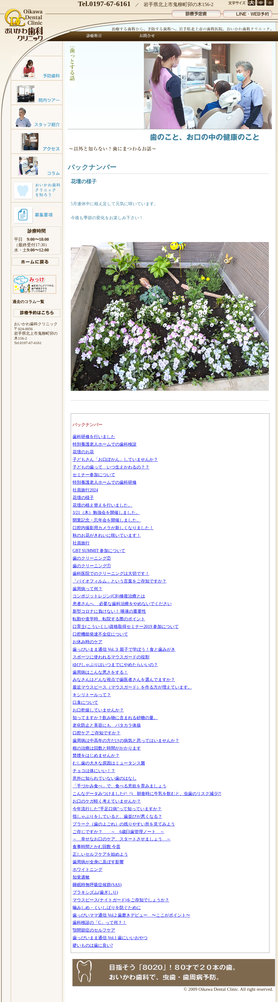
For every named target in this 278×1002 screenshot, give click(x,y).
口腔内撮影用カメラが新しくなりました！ (113, 528)
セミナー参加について (94, 474)
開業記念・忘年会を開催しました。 (107, 520)
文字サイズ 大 (251, 3)
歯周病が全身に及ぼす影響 (98, 862)
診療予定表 (196, 12)
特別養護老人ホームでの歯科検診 (105, 444)
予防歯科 (36, 68)
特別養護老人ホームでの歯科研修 (105, 482)
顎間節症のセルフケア (94, 930)
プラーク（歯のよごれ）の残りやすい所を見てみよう (124, 824)
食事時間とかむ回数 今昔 (96, 846)
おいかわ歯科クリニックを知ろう (36, 190)
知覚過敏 (81, 877)
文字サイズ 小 (269, 3)
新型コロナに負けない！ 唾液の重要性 (109, 611)
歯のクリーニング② (92, 558)
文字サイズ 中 (260, 3)
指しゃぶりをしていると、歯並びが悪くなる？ (117, 816)
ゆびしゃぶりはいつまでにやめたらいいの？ (115, 664)
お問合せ (145, 36)
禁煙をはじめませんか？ (96, 755)
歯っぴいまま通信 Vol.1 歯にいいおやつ (110, 938)
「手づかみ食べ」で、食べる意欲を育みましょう (119, 786)
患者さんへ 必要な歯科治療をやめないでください (122, 603)
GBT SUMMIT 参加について (99, 550)
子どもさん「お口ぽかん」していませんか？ (115, 459)
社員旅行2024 (85, 490)
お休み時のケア (87, 642)
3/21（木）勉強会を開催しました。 (106, 512)
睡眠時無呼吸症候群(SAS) (97, 885)
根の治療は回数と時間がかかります (107, 748)
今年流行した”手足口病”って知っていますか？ (117, 809)
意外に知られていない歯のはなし (105, 778)
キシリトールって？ (92, 695)
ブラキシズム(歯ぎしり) (95, 892)
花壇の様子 (83, 497)
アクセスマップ (36, 141)
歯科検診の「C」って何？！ (100, 922)
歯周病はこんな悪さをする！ (100, 672)
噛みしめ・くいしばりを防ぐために (107, 907)
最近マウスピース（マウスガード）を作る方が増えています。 (132, 687)
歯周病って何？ (87, 589)
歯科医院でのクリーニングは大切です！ (111, 573)
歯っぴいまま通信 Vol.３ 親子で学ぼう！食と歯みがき (124, 649)
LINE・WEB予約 (247, 12)
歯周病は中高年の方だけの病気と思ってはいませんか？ (126, 740)
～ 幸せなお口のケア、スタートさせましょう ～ (122, 839)
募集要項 (36, 214)
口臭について (85, 702)
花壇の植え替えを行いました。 (102, 505)
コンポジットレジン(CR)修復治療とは (109, 596)
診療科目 (94, 36)
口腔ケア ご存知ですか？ (96, 733)
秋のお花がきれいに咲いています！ (107, 535)
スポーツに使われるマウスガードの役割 (111, 657)
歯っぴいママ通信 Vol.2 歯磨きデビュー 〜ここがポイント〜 (131, 915)
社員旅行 (81, 543)
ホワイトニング (87, 869)
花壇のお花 (83, 452)
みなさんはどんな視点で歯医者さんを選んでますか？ (124, 679)
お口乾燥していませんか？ (98, 710)
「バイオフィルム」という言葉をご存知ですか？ (119, 581)
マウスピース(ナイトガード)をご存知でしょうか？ (121, 900)
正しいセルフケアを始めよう (100, 854)
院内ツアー (36, 92)
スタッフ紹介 (36, 117)
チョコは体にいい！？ (94, 770)
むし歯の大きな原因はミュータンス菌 (109, 763)
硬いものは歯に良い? (93, 945)
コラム (36, 165)
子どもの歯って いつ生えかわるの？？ (111, 467)
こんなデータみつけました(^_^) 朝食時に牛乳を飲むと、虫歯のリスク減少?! (147, 793)
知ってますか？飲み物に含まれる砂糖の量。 (115, 717)
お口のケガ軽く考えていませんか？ (107, 801)
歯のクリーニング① (92, 566)
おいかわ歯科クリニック (24, 25)
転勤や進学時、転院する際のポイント (109, 619)
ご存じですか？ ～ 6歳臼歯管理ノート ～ (118, 831)
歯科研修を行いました (94, 436)
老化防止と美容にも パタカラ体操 (107, 725)
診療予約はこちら (36, 313)
